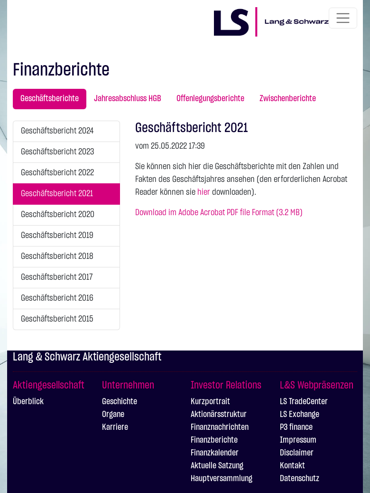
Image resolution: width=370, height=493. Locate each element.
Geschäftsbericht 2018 (57, 256)
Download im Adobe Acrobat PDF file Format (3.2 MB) (219, 213)
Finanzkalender (215, 453)
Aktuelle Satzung (217, 466)
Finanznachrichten (220, 427)
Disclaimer (297, 453)
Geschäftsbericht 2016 (57, 298)
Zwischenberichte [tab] (287, 99)
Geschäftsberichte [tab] (49, 99)
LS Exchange (299, 414)
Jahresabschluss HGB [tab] (127, 99)
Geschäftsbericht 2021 (57, 194)
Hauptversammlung (221, 478)
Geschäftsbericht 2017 (56, 277)
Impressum (298, 440)
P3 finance (296, 427)
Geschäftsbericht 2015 (57, 319)
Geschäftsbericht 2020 (57, 214)
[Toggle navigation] (343, 18)
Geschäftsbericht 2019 (57, 235)
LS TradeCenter (304, 402)
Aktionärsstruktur (219, 414)
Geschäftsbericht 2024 (57, 131)
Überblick (28, 402)
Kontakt (292, 466)
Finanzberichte (214, 440)
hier (203, 192)
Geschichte (119, 402)
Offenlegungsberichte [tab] (210, 99)
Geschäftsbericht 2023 (57, 152)
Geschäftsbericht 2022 (57, 173)
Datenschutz (299, 478)
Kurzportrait (210, 402)
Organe (113, 414)
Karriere (115, 427)
